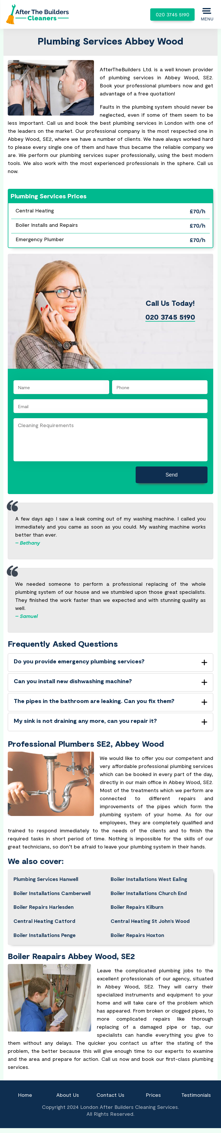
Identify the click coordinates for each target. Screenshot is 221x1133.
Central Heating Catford (44, 921)
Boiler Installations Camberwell (52, 893)
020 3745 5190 (172, 14)
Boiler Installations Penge (45, 935)
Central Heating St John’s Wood (150, 921)
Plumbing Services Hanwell (46, 879)
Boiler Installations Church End (149, 893)
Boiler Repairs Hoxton (137, 935)
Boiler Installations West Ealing (149, 879)
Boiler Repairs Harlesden (44, 907)
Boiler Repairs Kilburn (137, 907)
